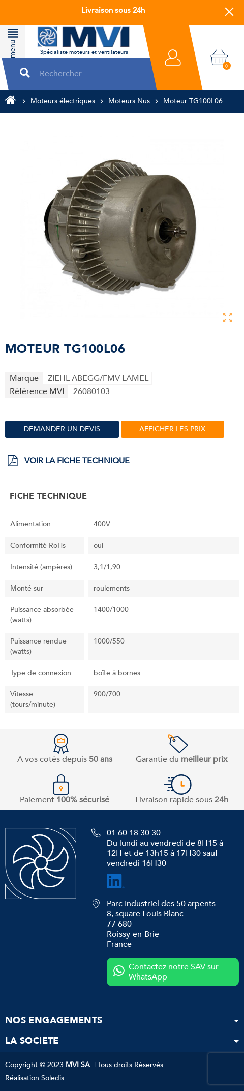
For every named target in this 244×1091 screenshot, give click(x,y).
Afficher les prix (172, 429)
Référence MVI (37, 391)
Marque (24, 378)
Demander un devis (62, 429)
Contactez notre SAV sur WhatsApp (166, 972)
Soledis (52, 1078)
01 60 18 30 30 (134, 832)
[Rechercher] (89, 74)
